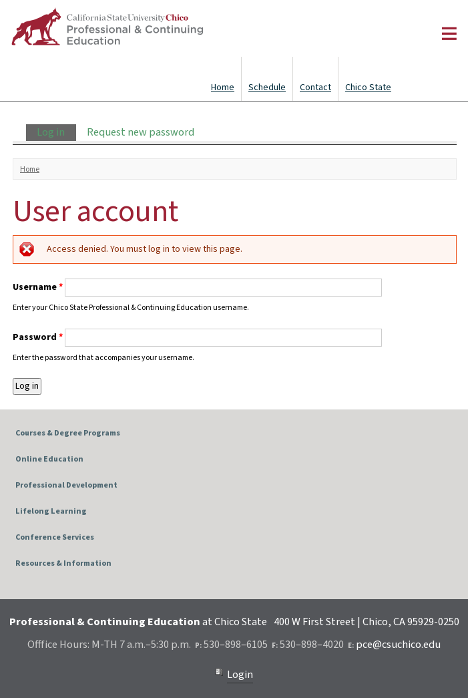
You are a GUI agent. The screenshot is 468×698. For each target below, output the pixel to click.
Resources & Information (63, 563)
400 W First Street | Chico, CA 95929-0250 (366, 622)
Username (38, 287)
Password (38, 337)
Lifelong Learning (51, 511)
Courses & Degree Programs (67, 433)
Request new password (140, 132)
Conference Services (54, 537)
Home (222, 87)
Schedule (267, 87)
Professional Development (66, 485)
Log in (56, 132)
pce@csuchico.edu (398, 645)
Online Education (49, 459)
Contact (315, 87)
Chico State (368, 87)
